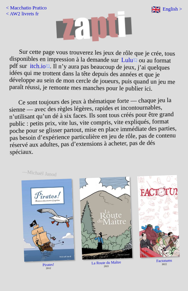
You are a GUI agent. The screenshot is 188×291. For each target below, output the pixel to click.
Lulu (127, 60)
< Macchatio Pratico (26, 8)
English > (172, 9)
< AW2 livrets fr (22, 13)
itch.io (38, 65)
